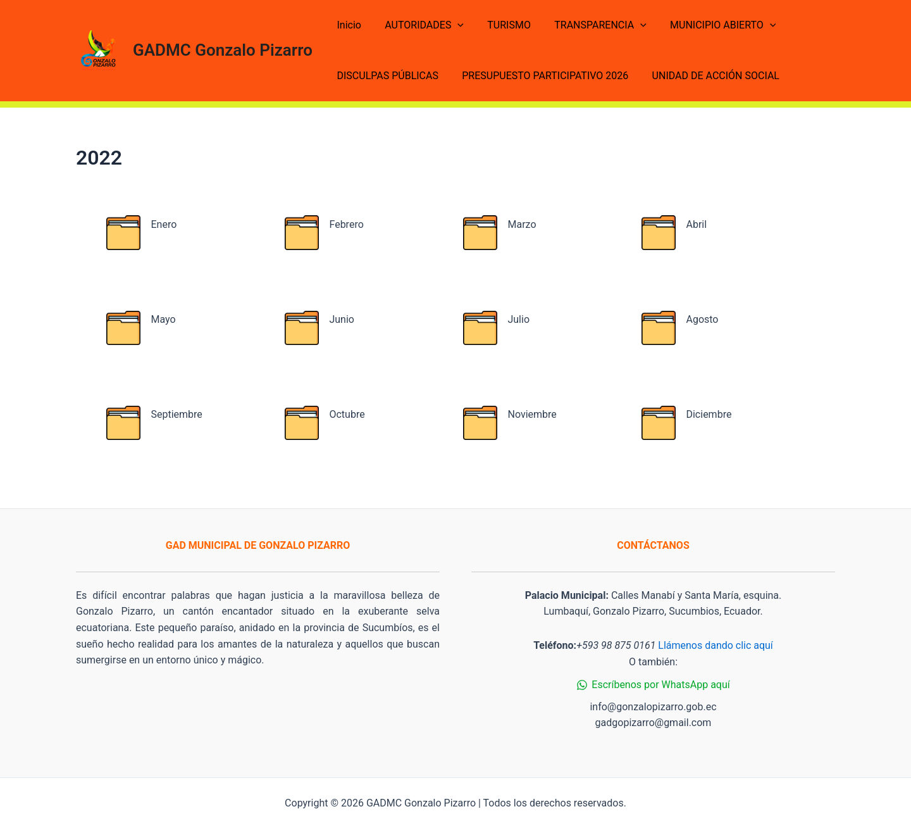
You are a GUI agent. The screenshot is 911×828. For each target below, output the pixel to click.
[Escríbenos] (653, 685)
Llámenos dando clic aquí (715, 645)
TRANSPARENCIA (589, 25)
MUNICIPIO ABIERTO (707, 25)
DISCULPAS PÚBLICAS (386, 76)
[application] (452, 25)
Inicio (347, 25)
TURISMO (501, 25)
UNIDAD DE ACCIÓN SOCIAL (707, 76)
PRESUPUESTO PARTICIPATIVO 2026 (540, 76)
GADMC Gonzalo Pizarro (223, 50)
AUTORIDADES (419, 25)
